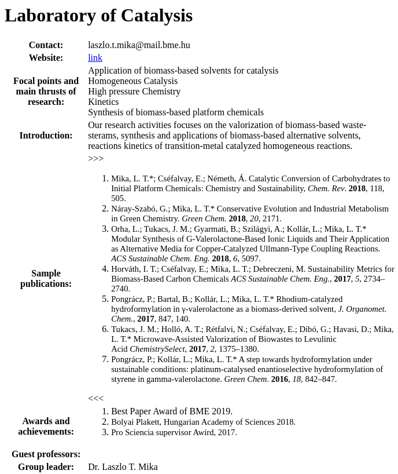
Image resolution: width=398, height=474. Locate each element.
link (95, 58)
